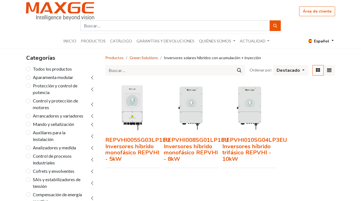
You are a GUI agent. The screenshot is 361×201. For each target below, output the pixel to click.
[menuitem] (70, 41)
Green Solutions (144, 57)
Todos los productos (52, 68)
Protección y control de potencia (55, 89)
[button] (290, 70)
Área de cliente (317, 11)
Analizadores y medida (54, 147)
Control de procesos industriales (52, 159)
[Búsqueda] (275, 25)
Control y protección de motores (55, 104)
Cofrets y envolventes (53, 171)
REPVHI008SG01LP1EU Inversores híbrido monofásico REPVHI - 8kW (196, 149)
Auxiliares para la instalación (49, 136)
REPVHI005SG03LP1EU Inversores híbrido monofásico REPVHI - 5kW (137, 149)
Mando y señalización (53, 124)
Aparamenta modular (53, 77)
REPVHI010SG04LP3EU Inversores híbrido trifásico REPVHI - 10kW (254, 149)
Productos (114, 57)
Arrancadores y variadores (58, 115)
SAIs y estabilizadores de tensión (57, 183)
